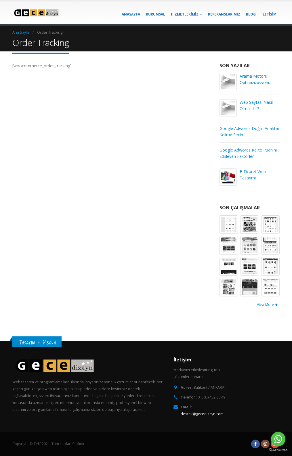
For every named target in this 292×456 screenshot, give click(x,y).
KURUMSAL (155, 14)
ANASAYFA (131, 14)
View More (267, 304)
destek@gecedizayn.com (202, 413)
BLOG (251, 14)
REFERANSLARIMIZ (224, 14)
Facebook (255, 444)
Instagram (265, 444)
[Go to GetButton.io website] (278, 450)
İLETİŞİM (269, 14)
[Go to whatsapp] (278, 439)
